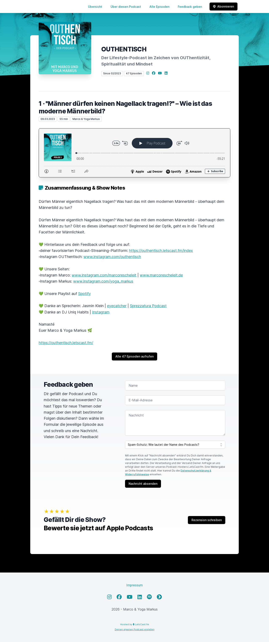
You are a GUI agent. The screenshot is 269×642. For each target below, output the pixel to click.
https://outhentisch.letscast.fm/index (161, 250)
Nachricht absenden (143, 483)
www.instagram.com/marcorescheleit (104, 275)
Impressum (134, 585)
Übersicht (95, 6)
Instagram (100, 312)
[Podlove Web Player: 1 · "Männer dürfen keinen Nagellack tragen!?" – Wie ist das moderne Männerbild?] (134, 152)
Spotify (84, 293)
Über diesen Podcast (126, 6)
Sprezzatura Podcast (148, 306)
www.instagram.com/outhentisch (112, 256)
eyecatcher (117, 306)
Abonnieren (223, 6)
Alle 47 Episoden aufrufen (134, 356)
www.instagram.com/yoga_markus (103, 281)
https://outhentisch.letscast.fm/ (66, 343)
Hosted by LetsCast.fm (134, 624)
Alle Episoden (159, 6)
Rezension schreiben (206, 520)
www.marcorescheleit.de (161, 275)
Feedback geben (190, 6)
